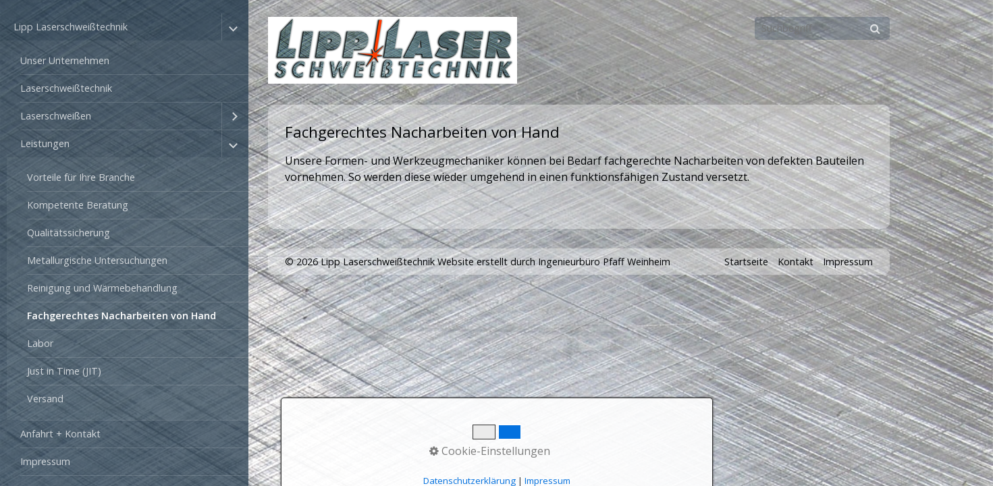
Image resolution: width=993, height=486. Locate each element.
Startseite (746, 261)
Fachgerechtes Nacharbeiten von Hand (121, 315)
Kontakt (795, 261)
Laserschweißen (55, 115)
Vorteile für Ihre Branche (81, 177)
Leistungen (45, 143)
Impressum (45, 461)
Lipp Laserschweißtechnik (71, 26)
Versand (45, 398)
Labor (40, 343)
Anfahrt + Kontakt (60, 433)
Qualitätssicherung (68, 232)
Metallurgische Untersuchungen (97, 260)
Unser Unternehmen (64, 60)
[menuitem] (127, 61)
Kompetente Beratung (77, 204)
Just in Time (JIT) (64, 370)
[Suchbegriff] (822, 28)
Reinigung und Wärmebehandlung (102, 287)
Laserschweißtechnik (66, 88)
